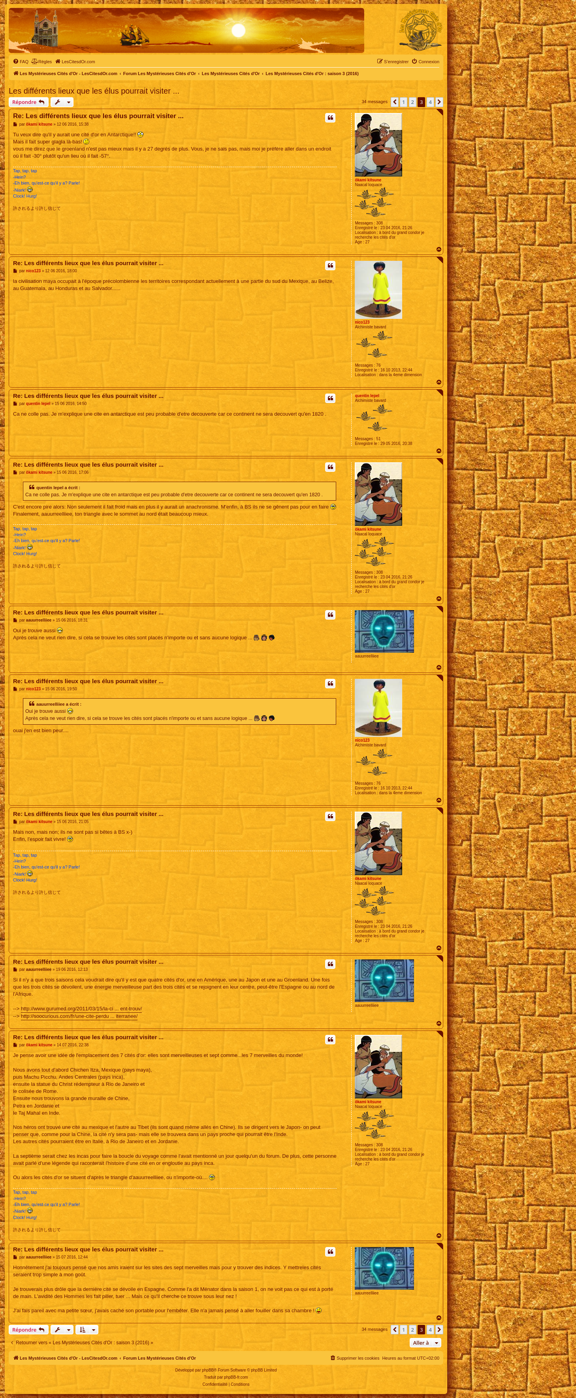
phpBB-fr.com (236, 1377)
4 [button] (430, 102)
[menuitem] (20, 61)
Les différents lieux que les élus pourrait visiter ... (94, 91)
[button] (395, 102)
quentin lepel (367, 396)
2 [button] (412, 102)
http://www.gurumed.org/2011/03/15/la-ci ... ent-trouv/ (81, 1009)
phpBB (208, 1370)
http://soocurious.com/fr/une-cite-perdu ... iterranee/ (79, 1016)
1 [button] (403, 102)
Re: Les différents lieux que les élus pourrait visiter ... (98, 116)
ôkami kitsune (368, 180)
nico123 (362, 322)
